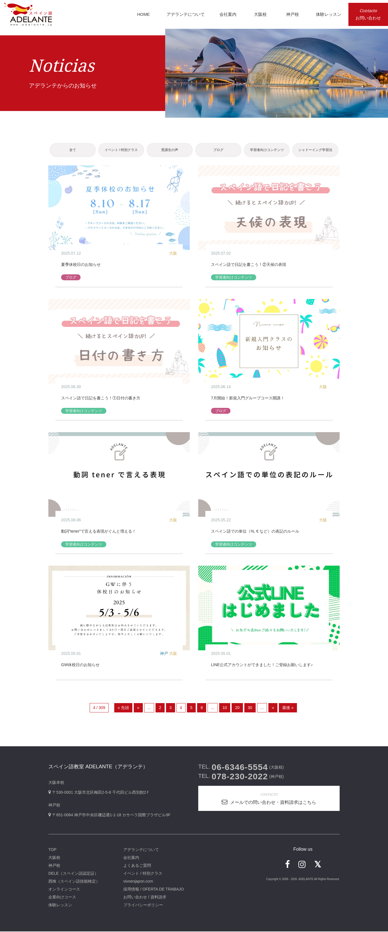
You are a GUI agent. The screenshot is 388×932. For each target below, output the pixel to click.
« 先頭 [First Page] (123, 708)
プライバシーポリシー (143, 905)
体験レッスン (60, 905)
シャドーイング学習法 (315, 150)
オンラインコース (64, 889)
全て (72, 150)
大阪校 (54, 858)
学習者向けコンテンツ (267, 150)
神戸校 (54, 866)
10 (225, 708)
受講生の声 (169, 150)
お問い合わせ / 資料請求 (144, 897)
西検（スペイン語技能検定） (74, 882)
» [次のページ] (273, 708)
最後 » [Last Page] (288, 708)
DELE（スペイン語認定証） (73, 874)
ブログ (218, 150)
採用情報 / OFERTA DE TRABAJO (153, 889)
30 (250, 708)
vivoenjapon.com (138, 882)
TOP (52, 850)
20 (237, 708)
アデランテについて (141, 850)
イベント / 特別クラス (121, 150)
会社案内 (131, 858)
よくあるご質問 (137, 866)
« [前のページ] (138, 708)
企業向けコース (62, 897)
